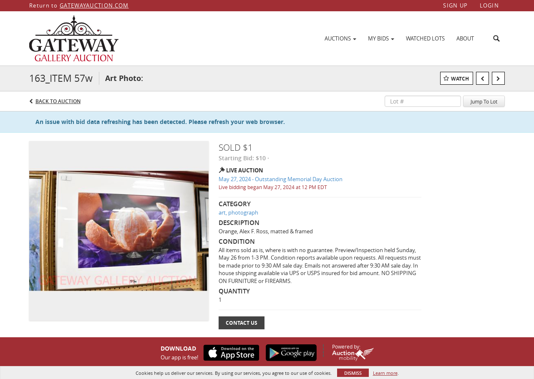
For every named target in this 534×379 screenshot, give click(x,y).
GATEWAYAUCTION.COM (94, 5)
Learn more (385, 373)
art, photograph (238, 212)
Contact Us (241, 322)
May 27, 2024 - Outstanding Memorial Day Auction (281, 179)
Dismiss (353, 373)
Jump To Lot (484, 101)
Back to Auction (58, 101)
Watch (460, 78)
